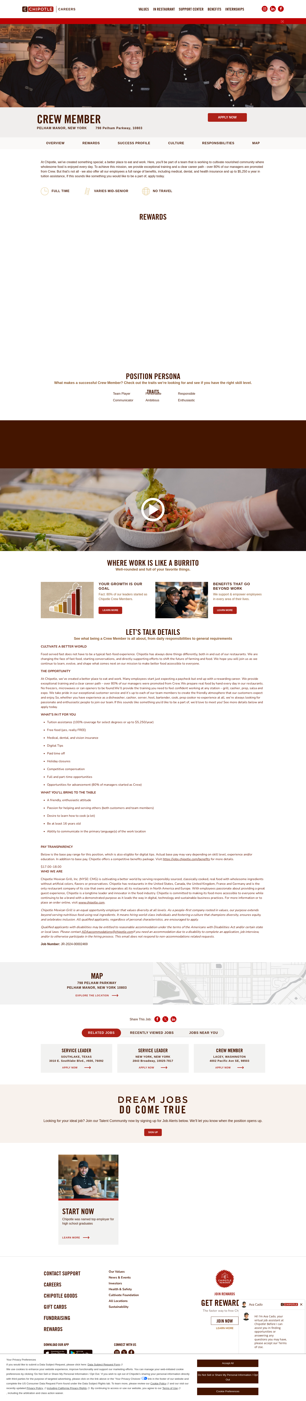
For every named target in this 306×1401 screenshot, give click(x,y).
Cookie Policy (158, 1383)
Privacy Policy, (35, 1388)
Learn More (224, 1328)
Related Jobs (101, 1032)
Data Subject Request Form (104, 1364)
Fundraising (57, 1317)
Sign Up (155, 1131)
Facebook (131, 1352)
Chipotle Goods (60, 1295)
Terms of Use (170, 1388)
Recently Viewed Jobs (152, 1032)
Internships (234, 9)
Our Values (117, 1271)
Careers (67, 9)
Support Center (191, 9)
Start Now (78, 1211)
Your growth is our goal (120, 586)
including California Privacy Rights (67, 1388)
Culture (176, 143)
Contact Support (62, 1273)
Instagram (117, 1352)
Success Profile (134, 143)
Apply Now (227, 117)
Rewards (91, 143)
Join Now (225, 1321)
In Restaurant (164, 9)
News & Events (120, 1277)
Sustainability (118, 1307)
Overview (55, 143)
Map (256, 143)
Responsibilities (218, 143)
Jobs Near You (203, 1032)
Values (144, 9)
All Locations (118, 1301)
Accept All (228, 1363)
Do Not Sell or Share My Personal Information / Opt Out (228, 1377)
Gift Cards (55, 1306)
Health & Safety (120, 1289)
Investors (115, 1283)
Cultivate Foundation (124, 1295)
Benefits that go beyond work (231, 586)
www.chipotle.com (91, 902)
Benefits (214, 9)
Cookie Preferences (227, 1391)
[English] (282, 21)
